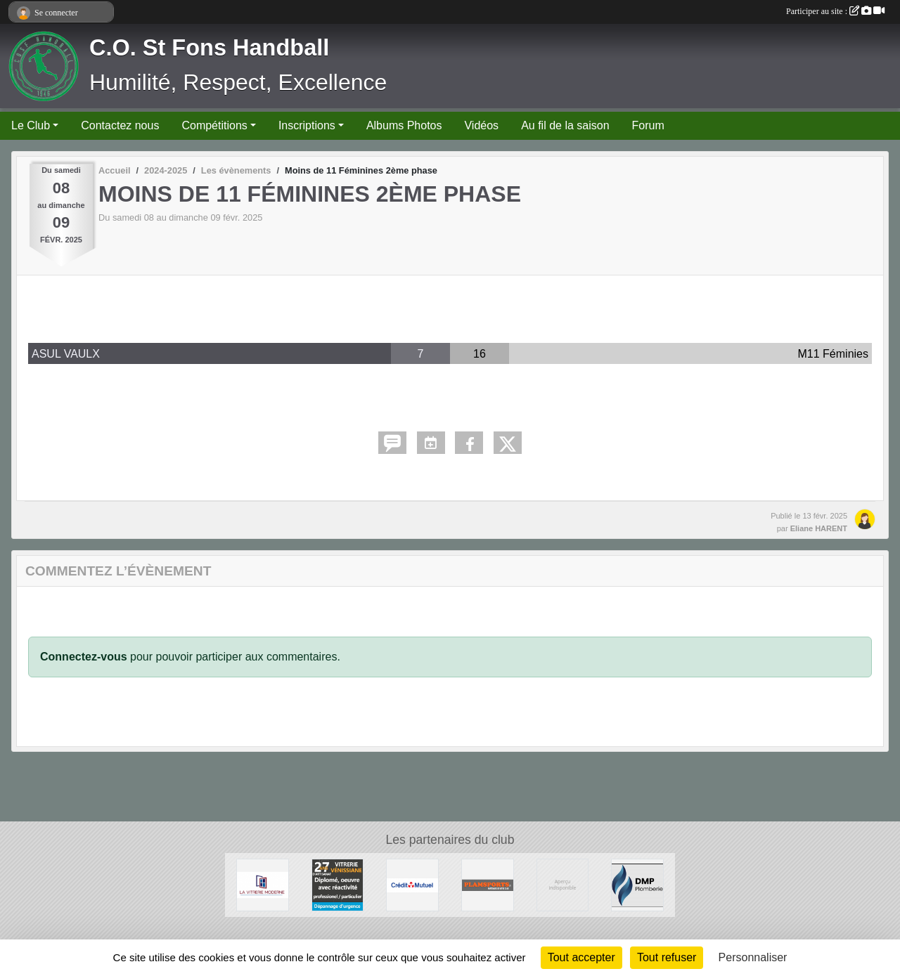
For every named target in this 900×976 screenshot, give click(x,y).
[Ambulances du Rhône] (562, 884)
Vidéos (481, 125)
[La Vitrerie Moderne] (262, 884)
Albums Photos (404, 125)
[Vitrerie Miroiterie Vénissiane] (337, 884)
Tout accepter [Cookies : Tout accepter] (581, 957)
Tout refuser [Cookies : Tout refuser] (666, 957)
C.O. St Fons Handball (209, 47)
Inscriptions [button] (306, 125)
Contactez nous (120, 125)
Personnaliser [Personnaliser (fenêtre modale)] (753, 957)
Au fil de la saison (565, 125)
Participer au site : (835, 11)
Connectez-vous (83, 657)
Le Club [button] (30, 125)
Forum (648, 125)
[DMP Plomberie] (637, 884)
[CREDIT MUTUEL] (412, 884)
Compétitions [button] (214, 125)
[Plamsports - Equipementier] (487, 884)
